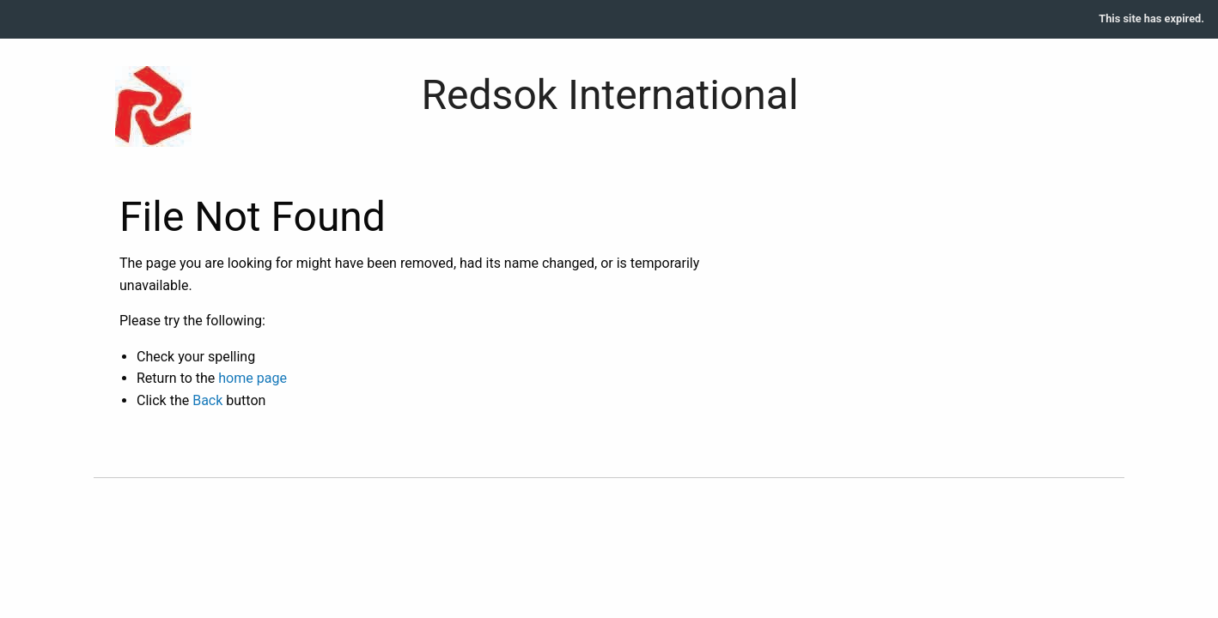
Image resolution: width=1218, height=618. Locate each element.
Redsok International (610, 94)
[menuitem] (1151, 19)
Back (207, 400)
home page (252, 378)
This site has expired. (1151, 18)
